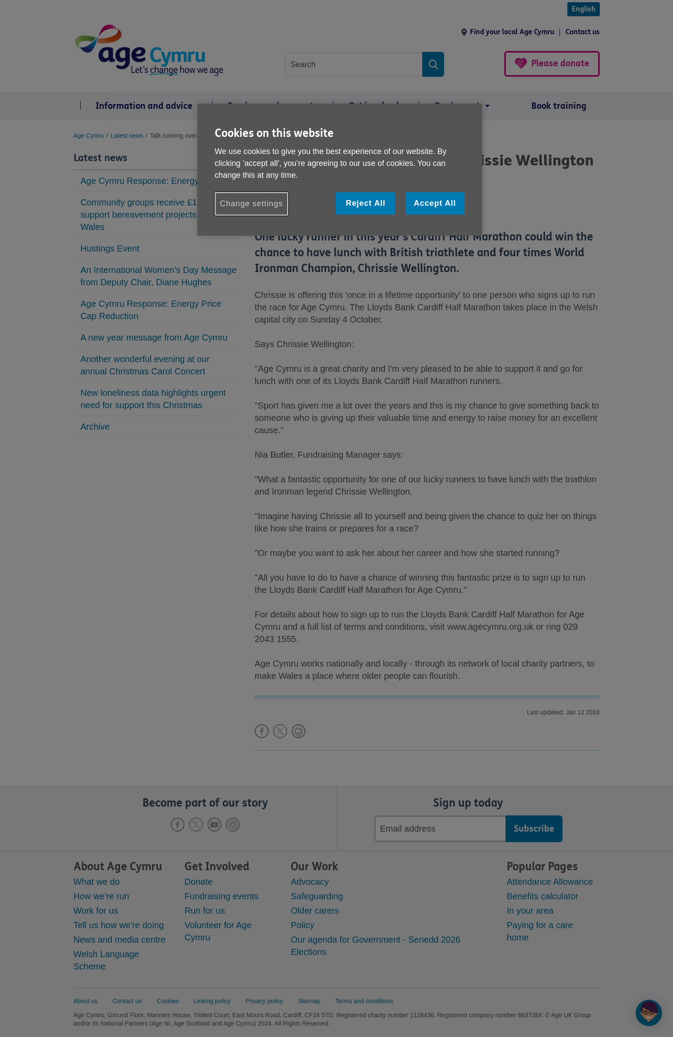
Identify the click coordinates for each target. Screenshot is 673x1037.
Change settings (251, 203)
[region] (339, 170)
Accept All (435, 203)
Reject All (365, 203)
